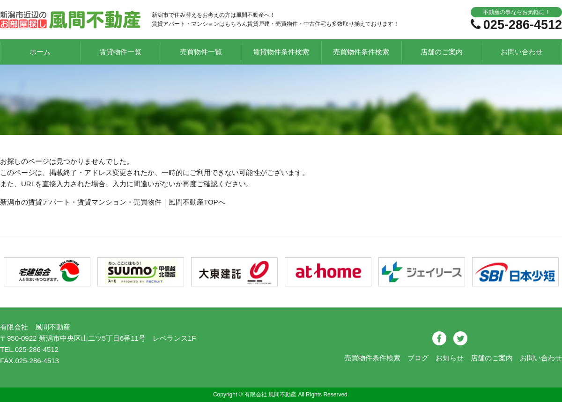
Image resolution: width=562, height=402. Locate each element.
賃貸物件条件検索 (281, 52)
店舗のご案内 (442, 52)
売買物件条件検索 (361, 52)
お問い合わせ (522, 52)
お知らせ (450, 358)
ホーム (40, 52)
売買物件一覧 (201, 52)
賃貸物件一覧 (120, 52)
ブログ (418, 358)
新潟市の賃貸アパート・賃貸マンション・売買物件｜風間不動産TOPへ (112, 202)
